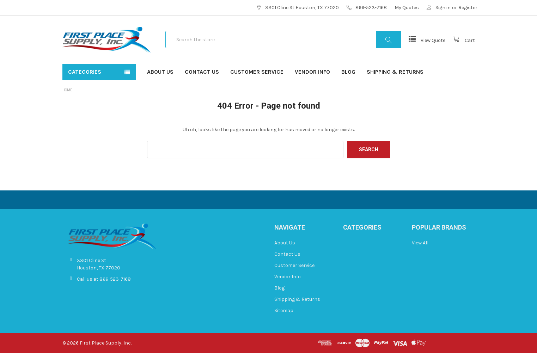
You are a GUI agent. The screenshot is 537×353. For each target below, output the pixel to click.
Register (467, 8)
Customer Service (256, 71)
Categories (84, 71)
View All (420, 243)
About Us (160, 71)
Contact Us (202, 71)
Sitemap (283, 311)
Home (67, 90)
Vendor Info (312, 71)
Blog (348, 71)
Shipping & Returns (395, 71)
